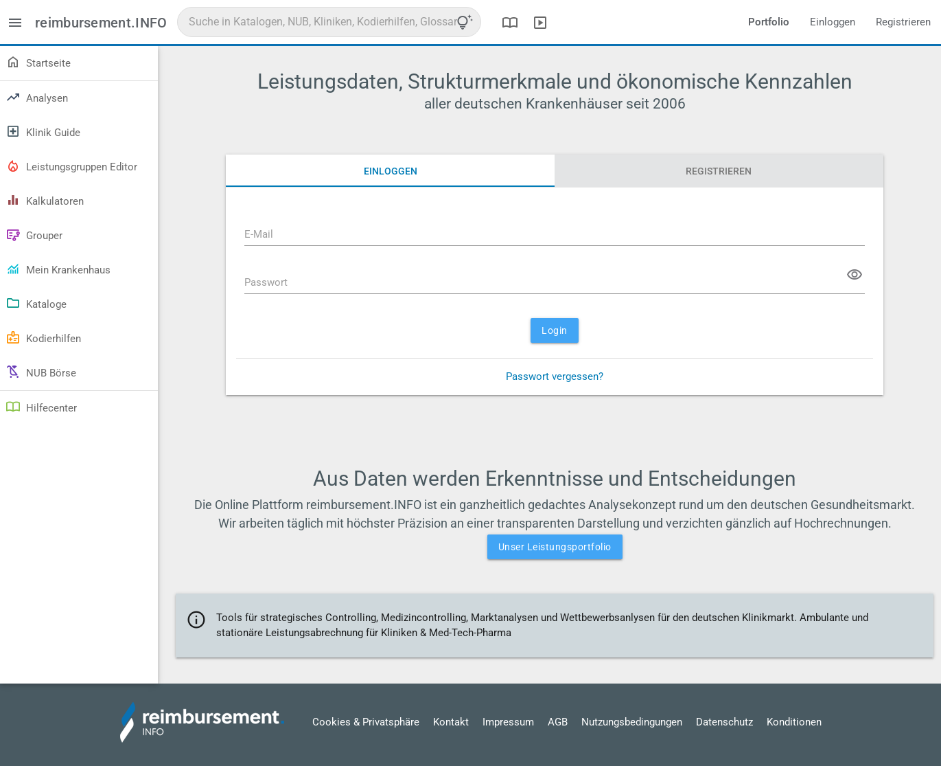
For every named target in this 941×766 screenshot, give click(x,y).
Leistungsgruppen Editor (71, 165)
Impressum (508, 722)
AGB (558, 722)
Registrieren (903, 22)
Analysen (36, 96)
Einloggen (832, 22)
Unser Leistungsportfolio (555, 546)
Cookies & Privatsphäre (365, 722)
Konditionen (794, 722)
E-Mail (258, 234)
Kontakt (451, 722)
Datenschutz (724, 722)
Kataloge (36, 303)
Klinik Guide (42, 131)
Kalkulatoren (44, 199)
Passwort (266, 282)
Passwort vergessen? (554, 376)
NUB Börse (40, 371)
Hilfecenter (41, 406)
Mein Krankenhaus (58, 268)
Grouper (33, 234)
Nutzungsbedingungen (631, 722)
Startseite (38, 61)
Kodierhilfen (43, 337)
